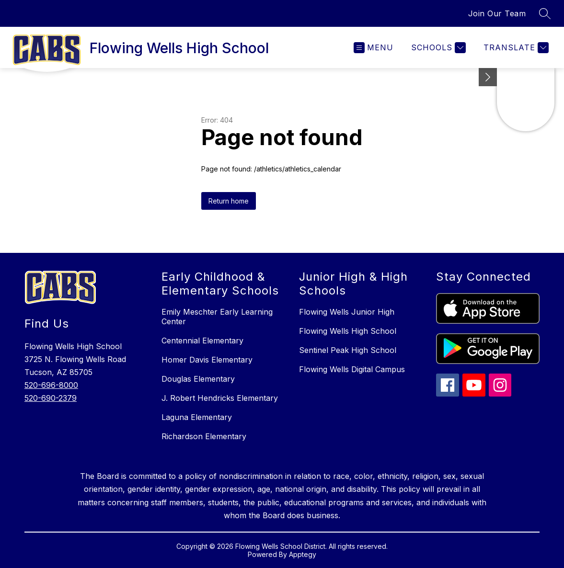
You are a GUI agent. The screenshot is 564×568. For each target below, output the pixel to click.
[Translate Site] (515, 48)
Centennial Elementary (202, 340)
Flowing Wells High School (347, 331)
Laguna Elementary (196, 417)
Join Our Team (497, 13)
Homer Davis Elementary (207, 359)
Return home (228, 201)
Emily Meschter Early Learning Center (217, 316)
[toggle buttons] (488, 77)
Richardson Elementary (203, 436)
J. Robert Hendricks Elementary (219, 398)
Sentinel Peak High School (347, 350)
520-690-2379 (50, 398)
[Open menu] (373, 48)
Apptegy (302, 554)
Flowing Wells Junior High (346, 312)
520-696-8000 (51, 385)
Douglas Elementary (198, 379)
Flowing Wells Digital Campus (352, 369)
